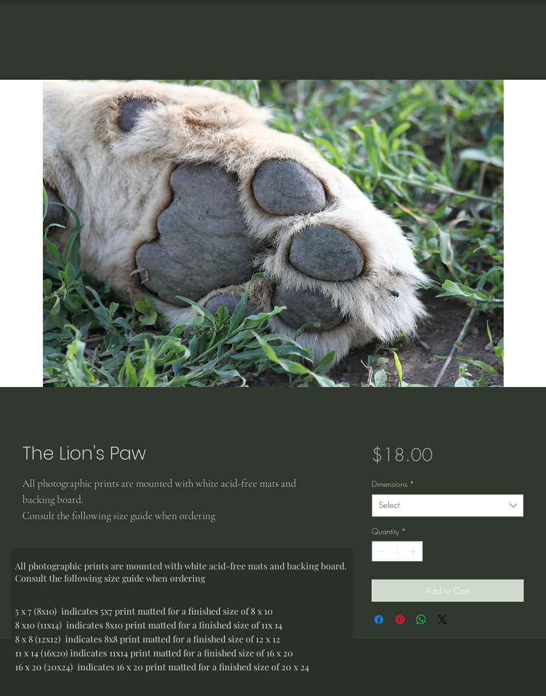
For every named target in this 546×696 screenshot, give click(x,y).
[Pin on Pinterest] (400, 619)
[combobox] (448, 505)
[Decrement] (380, 551)
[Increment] (414, 551)
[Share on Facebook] (379, 619)
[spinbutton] (397, 551)
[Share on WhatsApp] (421, 619)
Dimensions (393, 483)
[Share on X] (442, 619)
